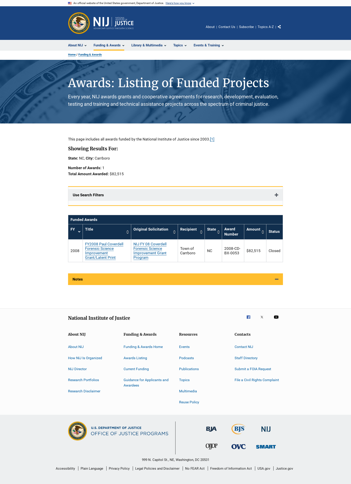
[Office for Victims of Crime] (238, 450)
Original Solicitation (150, 229)
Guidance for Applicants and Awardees (146, 382)
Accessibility (65, 469)
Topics (184, 380)
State (211, 229)
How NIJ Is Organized (85, 358)
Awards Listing (135, 358)
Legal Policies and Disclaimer (157, 469)
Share (283, 30)
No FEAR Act (195, 469)
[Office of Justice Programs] (79, 23)
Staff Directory (246, 358)
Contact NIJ (244, 347)
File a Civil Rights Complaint (257, 380)
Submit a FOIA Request (253, 369)
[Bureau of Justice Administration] (211, 432)
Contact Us (226, 27)
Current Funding (136, 369)
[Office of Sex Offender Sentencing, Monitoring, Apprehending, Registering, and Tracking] (266, 449)
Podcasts (186, 358)
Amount (253, 229)
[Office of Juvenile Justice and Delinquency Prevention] (211, 450)
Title (89, 229)
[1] (212, 139)
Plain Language (92, 469)
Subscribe (246, 27)
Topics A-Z (266, 27)
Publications (189, 369)
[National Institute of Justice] (265, 432)
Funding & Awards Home (143, 347)
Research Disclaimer (84, 391)
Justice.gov (284, 469)
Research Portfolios (83, 380)
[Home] (113, 23)
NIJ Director (77, 369)
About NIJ (76, 347)
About (210, 27)
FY (75, 232)
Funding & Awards (90, 54)
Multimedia (188, 391)
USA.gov (263, 469)
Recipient (188, 229)
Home (72, 54)
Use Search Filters (88, 195)
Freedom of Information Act (231, 469)
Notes (78, 279)
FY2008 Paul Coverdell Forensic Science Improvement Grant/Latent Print (104, 251)
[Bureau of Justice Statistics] (238, 435)
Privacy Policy (119, 469)
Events (184, 347)
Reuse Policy (189, 402)
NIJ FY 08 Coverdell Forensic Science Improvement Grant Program (150, 251)
